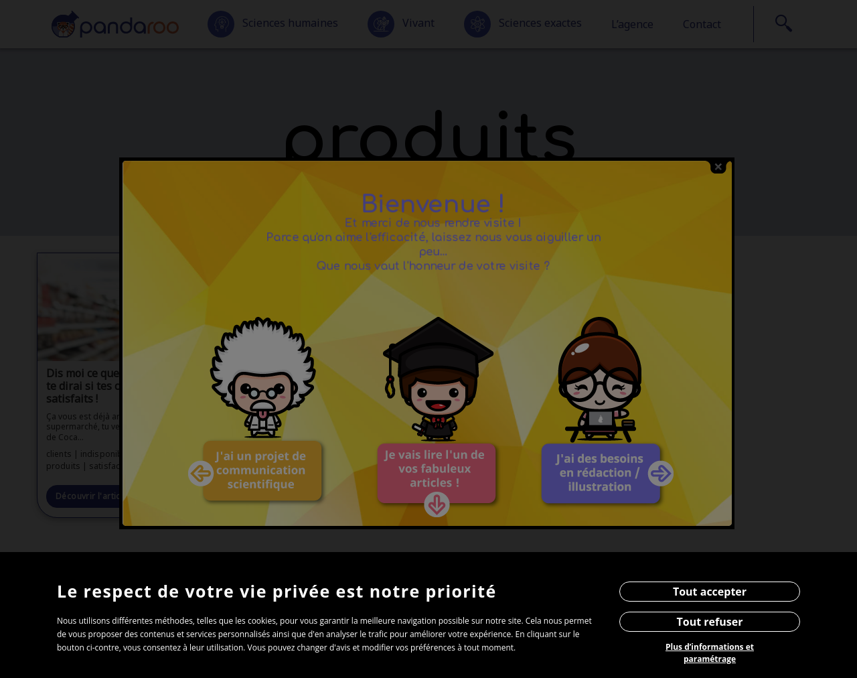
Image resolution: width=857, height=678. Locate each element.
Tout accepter (710, 591)
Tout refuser (710, 621)
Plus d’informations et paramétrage (710, 653)
